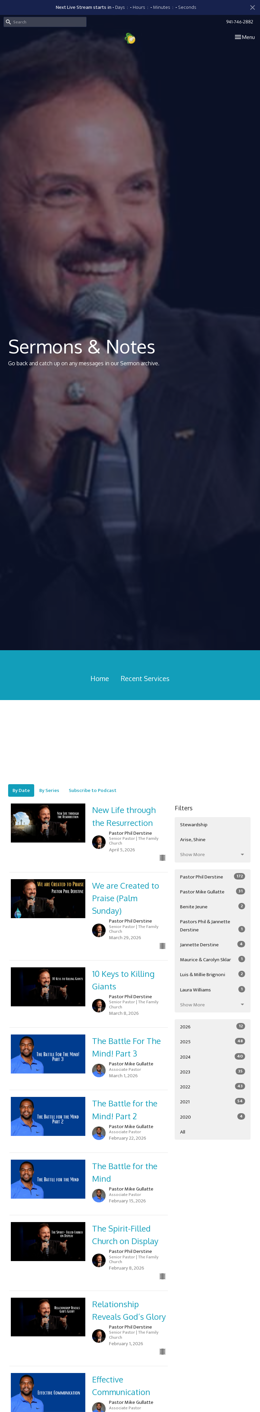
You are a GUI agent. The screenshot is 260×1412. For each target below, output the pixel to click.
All (182, 1132)
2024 (212, 1056)
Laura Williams (212, 989)
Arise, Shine (192, 839)
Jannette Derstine (212, 944)
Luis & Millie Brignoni (212, 974)
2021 (212, 1101)
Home (99, 678)
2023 (212, 1071)
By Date (21, 790)
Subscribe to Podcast (92, 790)
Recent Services (145, 678)
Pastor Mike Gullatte (212, 891)
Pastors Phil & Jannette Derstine (212, 925)
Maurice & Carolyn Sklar (212, 959)
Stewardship (194, 824)
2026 (212, 1026)
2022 (212, 1086)
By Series (49, 790)
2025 (212, 1041)
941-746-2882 (239, 21)
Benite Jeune (212, 906)
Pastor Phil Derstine (212, 876)
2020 (212, 1117)
